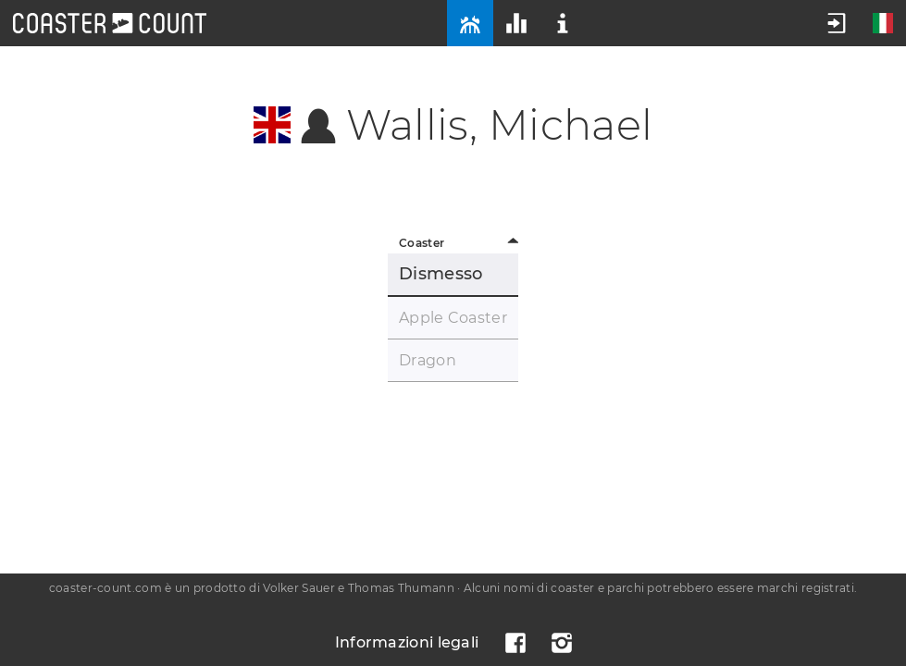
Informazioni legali (407, 642)
